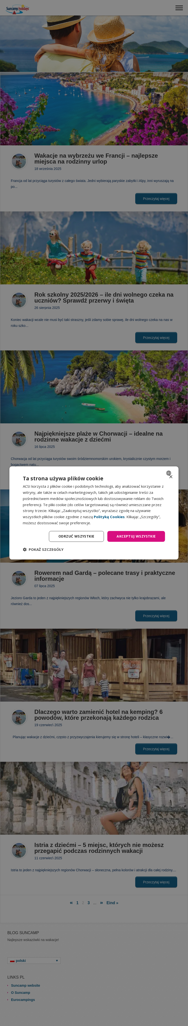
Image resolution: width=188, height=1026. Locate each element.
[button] (43, 549)
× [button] (171, 477)
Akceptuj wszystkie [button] (136, 536)
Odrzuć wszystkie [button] (76, 536)
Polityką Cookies (109, 516)
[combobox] (169, 473)
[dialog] (93, 512)
